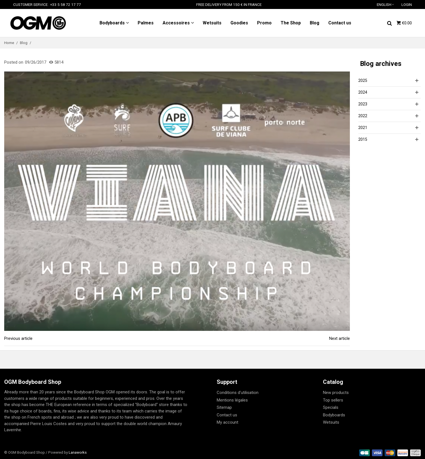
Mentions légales (232, 400)
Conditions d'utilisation (237, 392)
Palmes (146, 23)
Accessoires (176, 23)
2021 (362, 127)
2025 (362, 80)
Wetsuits (212, 23)
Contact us (339, 23)
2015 (362, 139)
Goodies (239, 23)
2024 (362, 92)
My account (227, 422)
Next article (339, 338)
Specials (330, 407)
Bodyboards (112, 23)
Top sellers (333, 400)
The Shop (291, 23)
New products (336, 392)
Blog (314, 23)
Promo (264, 23)
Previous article (18, 338)
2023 (362, 104)
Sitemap (224, 407)
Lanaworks (78, 452)
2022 (362, 116)
